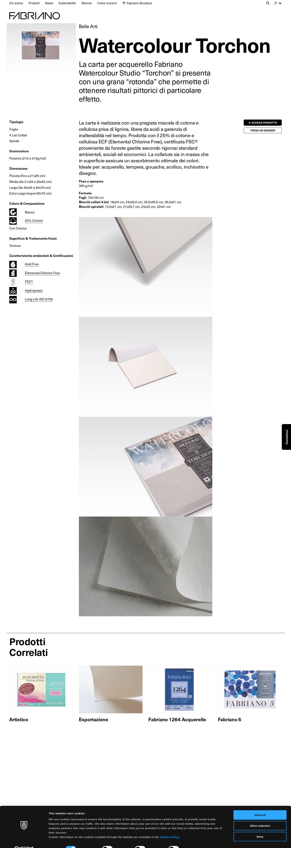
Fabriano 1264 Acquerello (177, 719)
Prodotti (34, 3)
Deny (260, 828)
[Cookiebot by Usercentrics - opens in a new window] (24, 841)
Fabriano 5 (229, 719)
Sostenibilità (67, 3)
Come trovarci (107, 3)
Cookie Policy (169, 828)
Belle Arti (88, 26)
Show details (194, 840)
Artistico (18, 719)
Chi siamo (16, 3)
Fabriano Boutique (139, 3)
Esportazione (93, 719)
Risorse (86, 3)
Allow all (260, 806)
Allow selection (260, 817)
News (49, 3)
